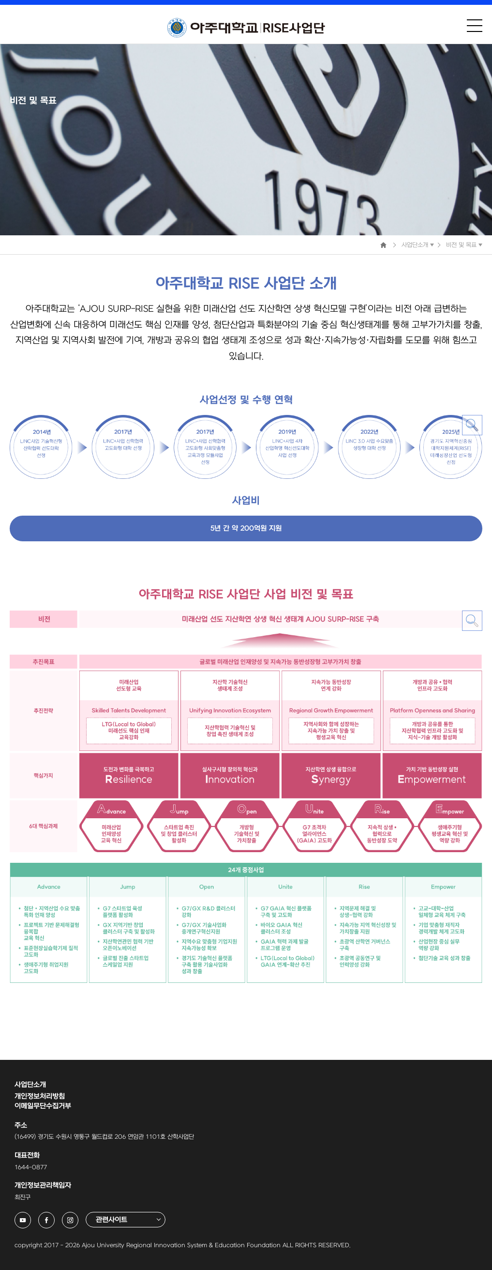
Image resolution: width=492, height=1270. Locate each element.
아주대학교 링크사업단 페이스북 (54, 1217)
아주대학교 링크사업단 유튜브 (30, 1217)
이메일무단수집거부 (43, 1106)
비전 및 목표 (461, 245)
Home (383, 245)
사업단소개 (415, 245)
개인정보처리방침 (40, 1096)
